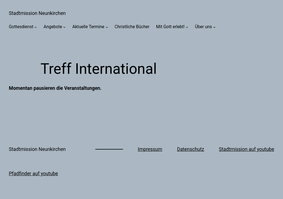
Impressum (150, 149)
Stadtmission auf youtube (246, 149)
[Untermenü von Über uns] (214, 27)
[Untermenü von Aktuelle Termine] (107, 27)
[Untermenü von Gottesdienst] (35, 27)
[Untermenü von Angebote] (64, 27)
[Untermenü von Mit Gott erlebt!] (187, 27)
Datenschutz (190, 149)
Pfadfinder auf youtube (33, 173)
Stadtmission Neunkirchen (37, 13)
